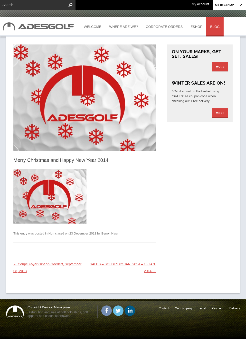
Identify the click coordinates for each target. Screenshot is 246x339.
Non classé (56, 233)
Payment (217, 308)
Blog (215, 27)
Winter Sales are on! (198, 83)
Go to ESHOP (230, 5)
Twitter (118, 310)
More (220, 67)
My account (200, 4)
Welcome (92, 27)
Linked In (130, 310)
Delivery (234, 308)
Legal (202, 308)
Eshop (196, 27)
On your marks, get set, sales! (196, 54)
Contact (164, 308)
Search (7, 5)
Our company (183, 308)
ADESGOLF (40, 26)
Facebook (106, 310)
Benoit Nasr (109, 233)
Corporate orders (164, 27)
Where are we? (123, 27)
